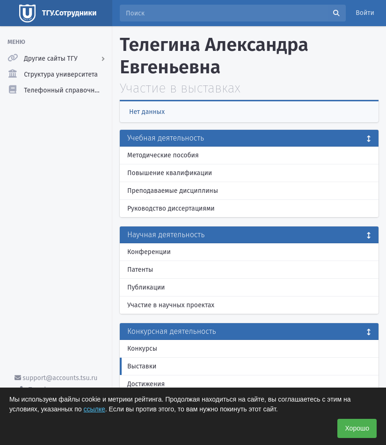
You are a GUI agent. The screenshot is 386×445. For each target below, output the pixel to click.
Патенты (140, 270)
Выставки (141, 366)
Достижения (146, 384)
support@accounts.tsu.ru (56, 378)
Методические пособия (163, 155)
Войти (365, 13)
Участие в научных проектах (170, 305)
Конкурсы (142, 349)
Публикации (146, 287)
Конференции (149, 252)
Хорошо (357, 428)
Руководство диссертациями (171, 208)
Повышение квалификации (169, 173)
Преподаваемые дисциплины (172, 191)
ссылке (94, 409)
